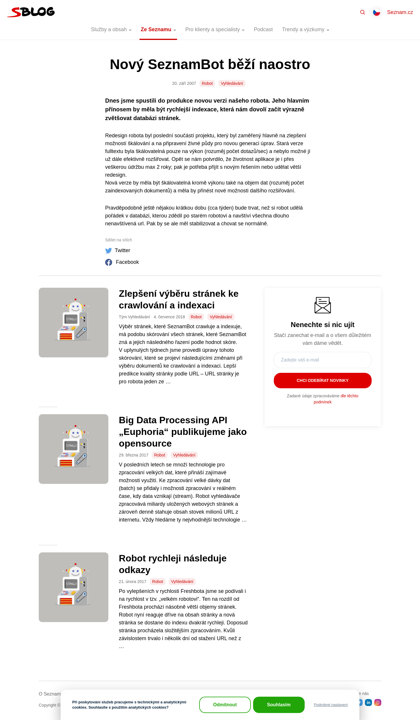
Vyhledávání (232, 83)
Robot (207, 83)
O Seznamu (51, 693)
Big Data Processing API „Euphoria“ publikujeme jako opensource (183, 432)
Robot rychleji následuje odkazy (173, 564)
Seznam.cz (400, 12)
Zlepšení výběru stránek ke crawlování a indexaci (179, 299)
